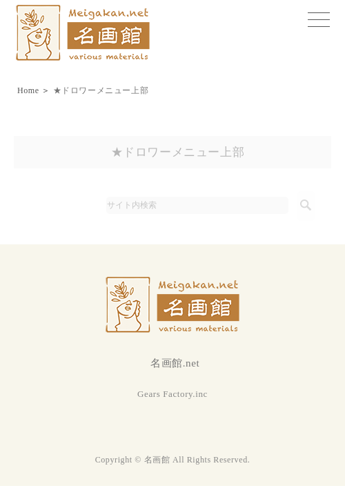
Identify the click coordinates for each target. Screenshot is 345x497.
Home (28, 90)
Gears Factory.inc (172, 394)
